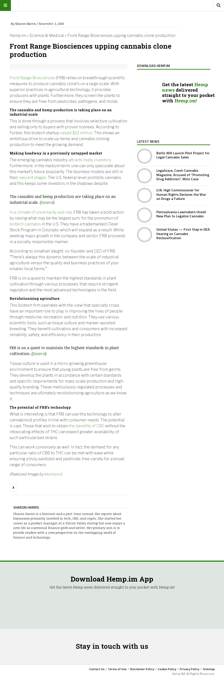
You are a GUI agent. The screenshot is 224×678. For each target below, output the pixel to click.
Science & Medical (46, 35)
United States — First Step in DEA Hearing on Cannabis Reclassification (183, 233)
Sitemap (209, 669)
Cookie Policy (167, 669)
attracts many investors (89, 160)
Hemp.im (18, 35)
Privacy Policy (189, 669)
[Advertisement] (173, 278)
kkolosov (52, 474)
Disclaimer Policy (142, 669)
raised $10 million (76, 132)
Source (47, 202)
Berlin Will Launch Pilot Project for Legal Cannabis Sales (183, 155)
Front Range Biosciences (32, 78)
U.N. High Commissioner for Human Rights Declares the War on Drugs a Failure (181, 194)
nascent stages (32, 177)
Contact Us (96, 669)
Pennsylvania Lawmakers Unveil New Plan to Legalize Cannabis (181, 214)
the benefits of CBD (87, 426)
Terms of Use (117, 669)
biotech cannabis (25, 224)
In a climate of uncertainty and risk (41, 212)
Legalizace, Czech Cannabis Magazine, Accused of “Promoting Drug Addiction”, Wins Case (182, 174)
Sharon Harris (25, 24)
